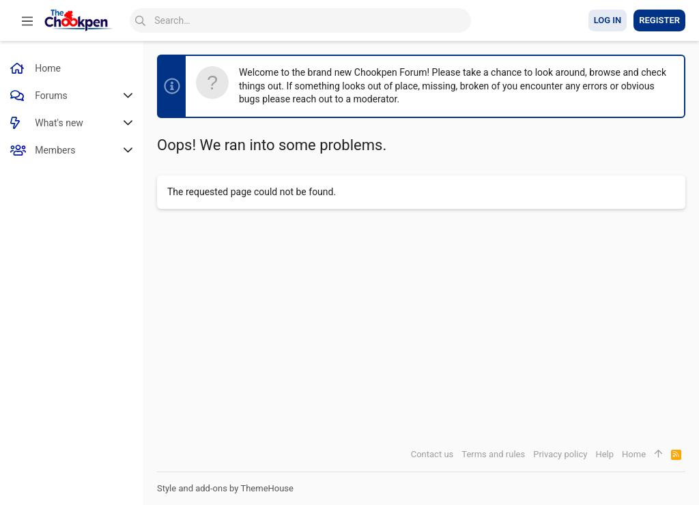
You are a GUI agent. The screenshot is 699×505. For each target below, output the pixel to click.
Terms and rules (493, 454)
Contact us (432, 454)
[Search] (300, 20)
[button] (27, 20)
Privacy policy (560, 454)
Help (604, 454)
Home (634, 454)
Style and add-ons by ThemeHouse (225, 488)
